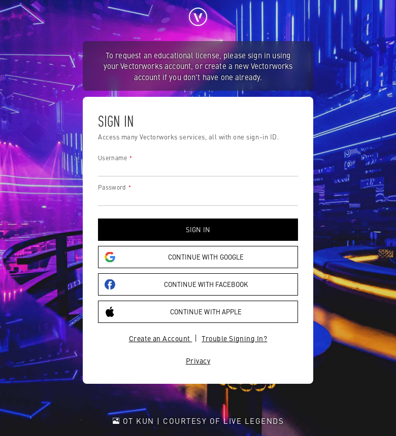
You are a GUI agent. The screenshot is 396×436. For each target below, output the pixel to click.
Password (112, 187)
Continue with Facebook (176, 284)
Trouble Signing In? (234, 338)
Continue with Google (174, 256)
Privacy (198, 360)
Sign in (198, 229)
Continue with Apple (173, 311)
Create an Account (160, 338)
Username (112, 158)
